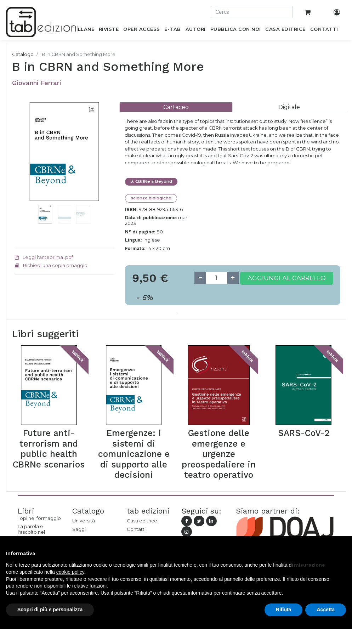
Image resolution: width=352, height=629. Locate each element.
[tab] (176, 107)
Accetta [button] (326, 609)
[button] (22, 173)
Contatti (136, 529)
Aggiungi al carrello (287, 278)
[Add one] (233, 278)
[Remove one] (200, 278)
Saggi (79, 529)
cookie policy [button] (70, 572)
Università (83, 520)
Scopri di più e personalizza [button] (50, 609)
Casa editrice (142, 520)
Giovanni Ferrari (36, 82)
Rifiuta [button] (283, 609)
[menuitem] (82, 30)
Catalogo (23, 54)
